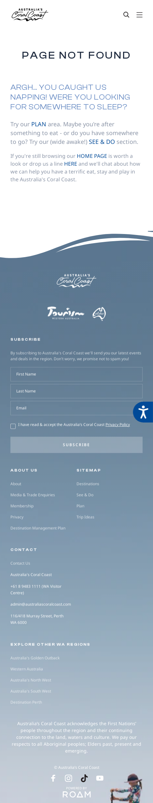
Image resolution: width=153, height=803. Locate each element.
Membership (22, 535)
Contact (23, 579)
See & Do (84, 524)
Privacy (16, 546)
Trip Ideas (85, 546)
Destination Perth (26, 731)
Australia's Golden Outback (35, 687)
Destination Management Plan (37, 557)
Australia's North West (30, 709)
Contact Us (20, 592)
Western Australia (26, 698)
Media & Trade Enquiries (32, 524)
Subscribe (76, 474)
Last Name (26, 420)
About (15, 513)
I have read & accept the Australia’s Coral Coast (74, 454)
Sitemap (88, 499)
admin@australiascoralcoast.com (40, 633)
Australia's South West (30, 720)
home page (92, 155)
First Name (26, 403)
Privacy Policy (117, 454)
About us (24, 499)
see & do (102, 141)
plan (38, 124)
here (70, 163)
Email (21, 437)
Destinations (87, 513)
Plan (80, 535)
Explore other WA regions (50, 673)
